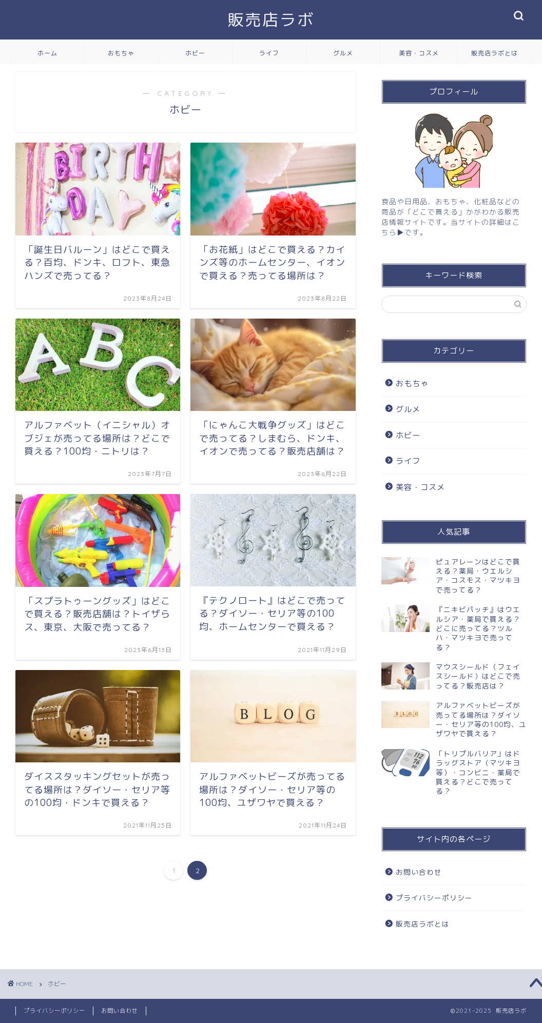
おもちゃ (121, 53)
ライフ (269, 53)
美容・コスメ (419, 53)
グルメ (343, 53)
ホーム (47, 53)
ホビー (195, 53)
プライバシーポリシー (434, 897)
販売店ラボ (271, 20)
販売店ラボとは (494, 53)
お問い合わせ (419, 872)
